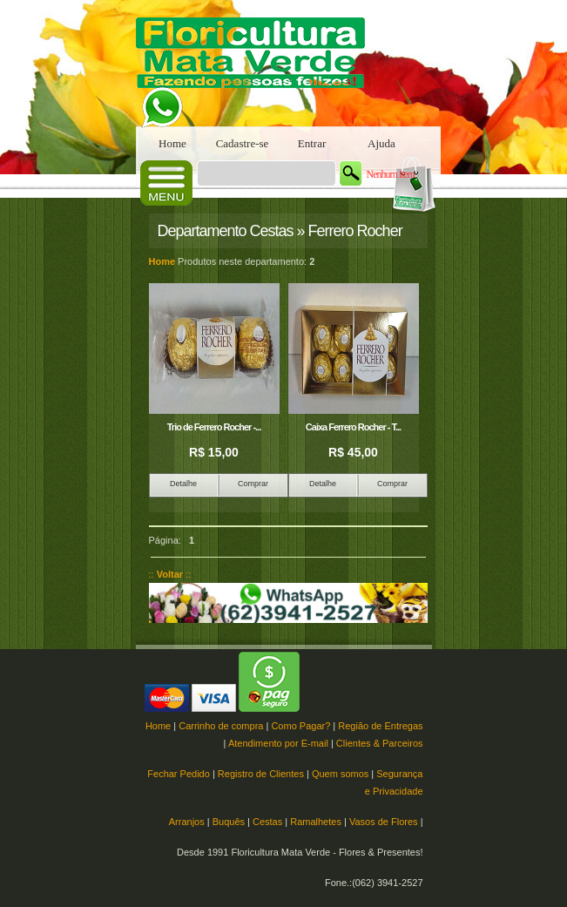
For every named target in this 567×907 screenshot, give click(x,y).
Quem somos (340, 773)
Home (172, 143)
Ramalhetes (315, 821)
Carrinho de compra (221, 726)
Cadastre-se (242, 143)
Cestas (267, 821)
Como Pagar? (300, 726)
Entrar (312, 143)
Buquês (229, 821)
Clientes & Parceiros (379, 743)
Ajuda (381, 143)
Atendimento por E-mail (278, 743)
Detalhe (183, 483)
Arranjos (187, 821)
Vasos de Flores (383, 821)
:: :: (170, 574)
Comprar (253, 483)
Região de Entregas (380, 726)
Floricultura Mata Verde (258, 63)
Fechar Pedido (178, 773)
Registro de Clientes (261, 773)
